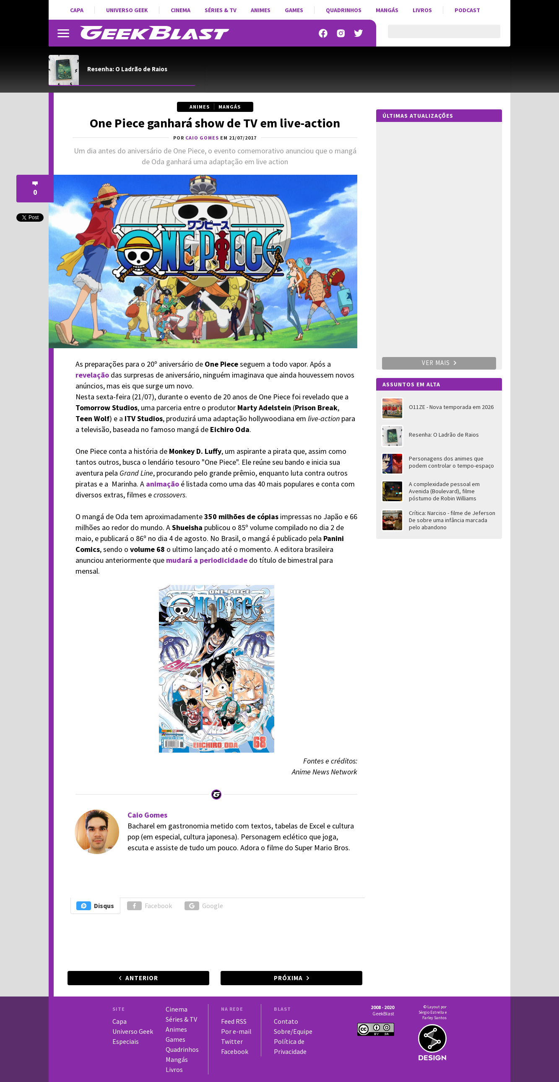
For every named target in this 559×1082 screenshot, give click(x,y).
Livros (422, 10)
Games (294, 10)
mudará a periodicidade (206, 560)
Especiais (125, 1041)
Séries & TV (221, 10)
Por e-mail (236, 1031)
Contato (286, 1021)
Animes (260, 10)
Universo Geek (127, 10)
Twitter (232, 1041)
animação (162, 484)
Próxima (288, 978)
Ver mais (439, 363)
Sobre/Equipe (293, 1031)
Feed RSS (234, 1021)
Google (204, 905)
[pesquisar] (437, 36)
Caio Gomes (147, 815)
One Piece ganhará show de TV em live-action (215, 123)
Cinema (180, 10)
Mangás (387, 10)
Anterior (141, 978)
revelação (92, 375)
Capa (76, 10)
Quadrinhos (343, 10)
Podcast (467, 10)
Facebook (149, 905)
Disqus (95, 905)
